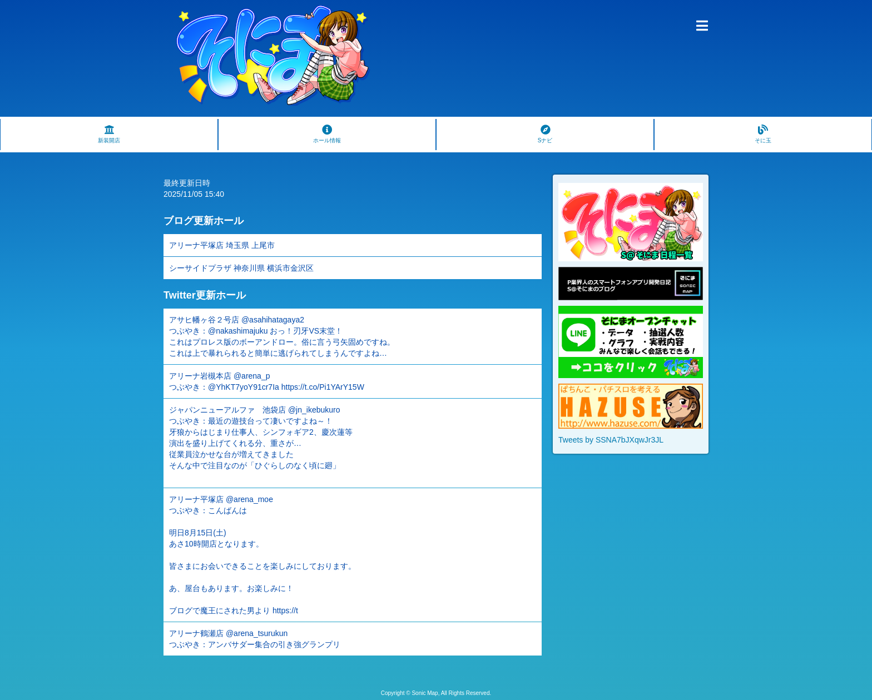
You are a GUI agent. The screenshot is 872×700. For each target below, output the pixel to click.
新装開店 (109, 134)
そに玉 (763, 134)
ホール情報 (327, 134)
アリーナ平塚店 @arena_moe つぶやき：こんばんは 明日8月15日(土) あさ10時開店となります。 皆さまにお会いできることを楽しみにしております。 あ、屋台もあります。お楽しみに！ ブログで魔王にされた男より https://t (262, 555)
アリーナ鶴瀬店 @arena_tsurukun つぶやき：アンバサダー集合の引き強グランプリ (254, 639)
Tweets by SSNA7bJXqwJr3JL (610, 439)
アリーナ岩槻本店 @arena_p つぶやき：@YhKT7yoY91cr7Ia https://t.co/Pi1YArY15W (266, 381)
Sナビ (545, 134)
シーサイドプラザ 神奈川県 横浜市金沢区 (241, 268)
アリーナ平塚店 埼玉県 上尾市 (222, 245)
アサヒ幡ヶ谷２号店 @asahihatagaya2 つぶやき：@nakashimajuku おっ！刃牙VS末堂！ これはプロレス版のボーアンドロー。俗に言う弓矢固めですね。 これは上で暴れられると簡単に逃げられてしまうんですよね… (282, 336)
